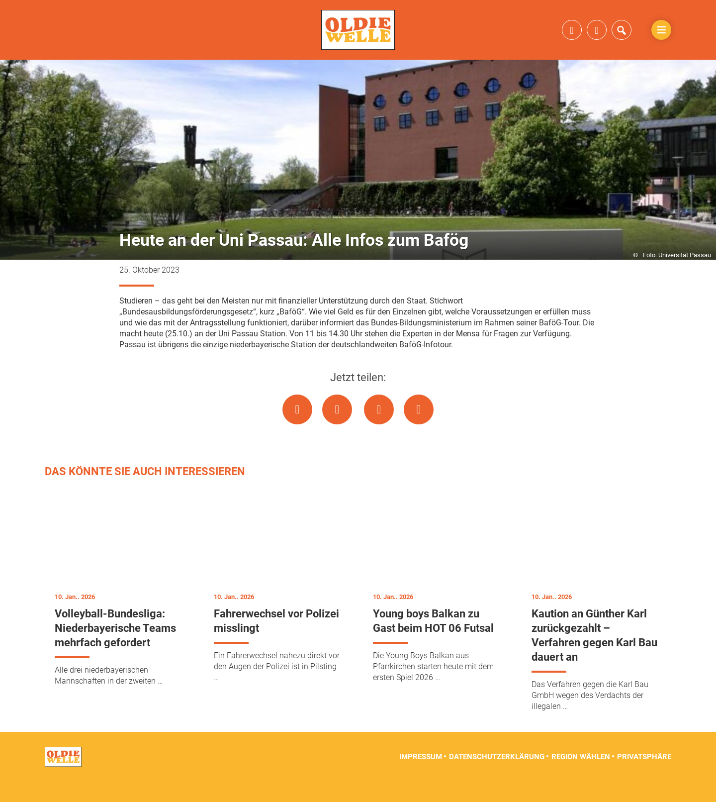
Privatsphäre (644, 777)
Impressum (420, 777)
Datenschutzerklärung (496, 777)
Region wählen (580, 777)
